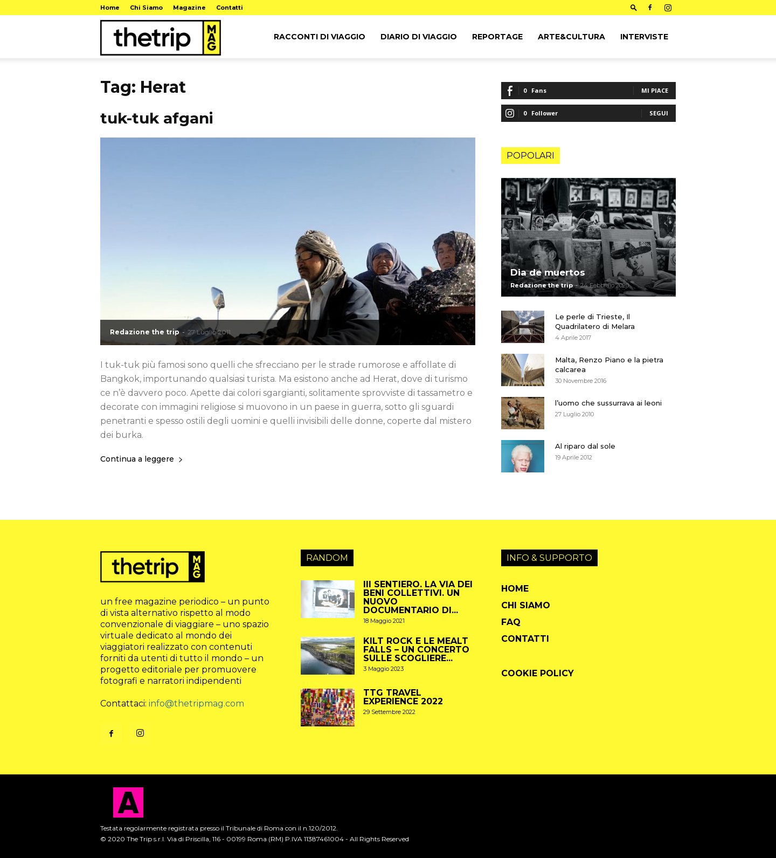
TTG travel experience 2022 (403, 697)
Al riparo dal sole (585, 446)
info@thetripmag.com (196, 703)
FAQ (511, 622)
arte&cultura (571, 37)
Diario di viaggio (418, 37)
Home (110, 7)
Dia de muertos (547, 272)
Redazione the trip (144, 332)
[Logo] (160, 37)
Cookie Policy (537, 673)
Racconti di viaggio (319, 37)
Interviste (644, 37)
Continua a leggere (141, 459)
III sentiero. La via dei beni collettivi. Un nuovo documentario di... (418, 597)
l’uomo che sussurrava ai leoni (608, 403)
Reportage (497, 37)
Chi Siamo (146, 7)
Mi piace (654, 90)
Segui (658, 113)
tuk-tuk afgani (156, 118)
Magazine (189, 7)
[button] (634, 7)
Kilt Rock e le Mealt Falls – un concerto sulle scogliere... (416, 649)
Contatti (229, 7)
